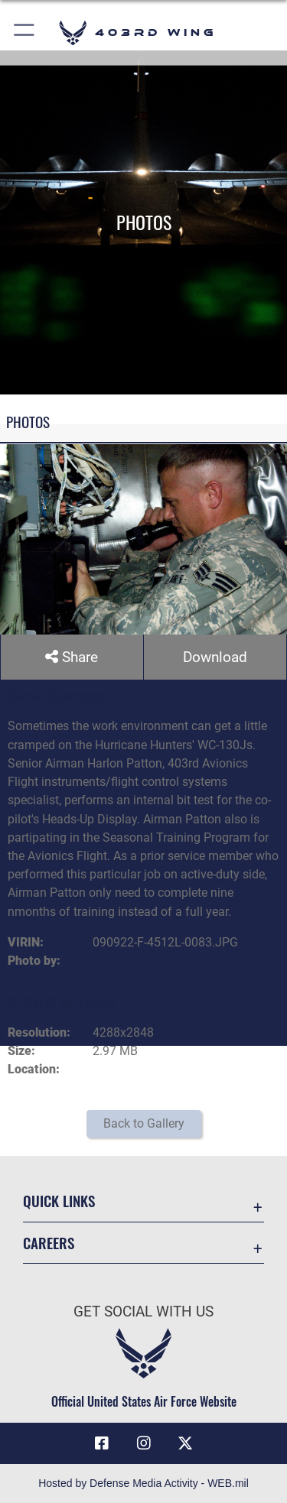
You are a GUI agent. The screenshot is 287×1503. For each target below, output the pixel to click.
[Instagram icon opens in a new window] (143, 1443)
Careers (48, 1243)
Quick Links (59, 1201)
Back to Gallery (143, 1123)
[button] (25, 32)
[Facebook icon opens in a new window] (101, 1443)
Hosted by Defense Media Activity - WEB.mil (143, 1483)
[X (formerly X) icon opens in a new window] (185, 1443)
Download (215, 657)
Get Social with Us (143, 1311)
